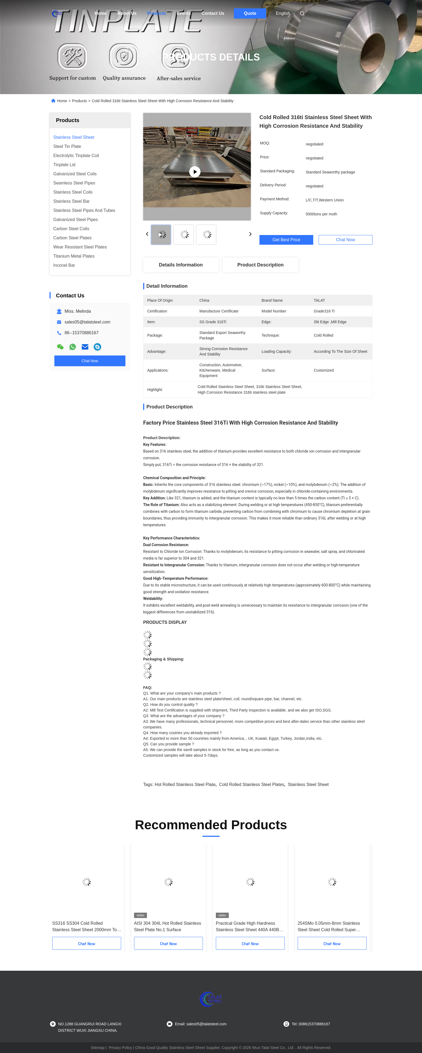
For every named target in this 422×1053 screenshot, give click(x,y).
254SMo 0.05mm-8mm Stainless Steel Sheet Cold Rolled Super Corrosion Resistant (329, 927)
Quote (250, 13)
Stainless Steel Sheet (308, 784)
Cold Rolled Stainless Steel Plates (251, 784)
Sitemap (97, 1047)
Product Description (260, 265)
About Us (126, 13)
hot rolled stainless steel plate (185, 784)
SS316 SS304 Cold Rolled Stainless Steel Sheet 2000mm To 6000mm (84, 927)
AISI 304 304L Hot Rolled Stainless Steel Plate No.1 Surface (167, 926)
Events (184, 13)
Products (156, 13)
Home (101, 13)
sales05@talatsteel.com (87, 322)
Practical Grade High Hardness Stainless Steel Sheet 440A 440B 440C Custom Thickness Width (247, 927)
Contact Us (213, 13)
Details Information (181, 265)
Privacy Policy (120, 1047)
